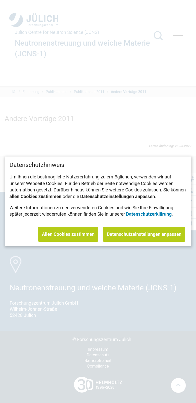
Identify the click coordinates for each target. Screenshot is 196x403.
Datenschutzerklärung (149, 214)
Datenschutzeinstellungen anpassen (144, 234)
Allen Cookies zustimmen (68, 234)
